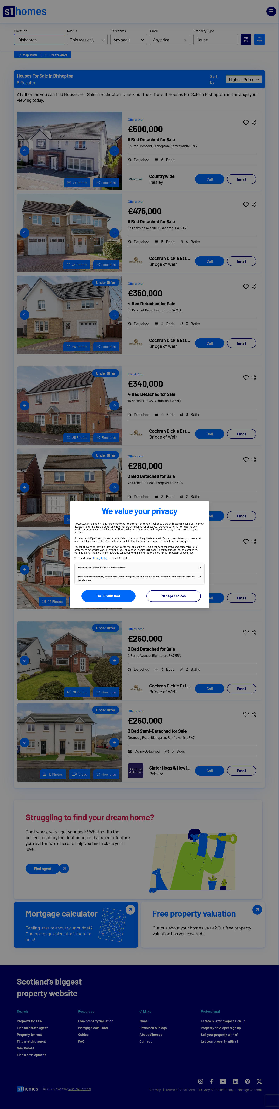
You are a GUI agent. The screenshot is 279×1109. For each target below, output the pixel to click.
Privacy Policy (99, 558)
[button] (139, 567)
